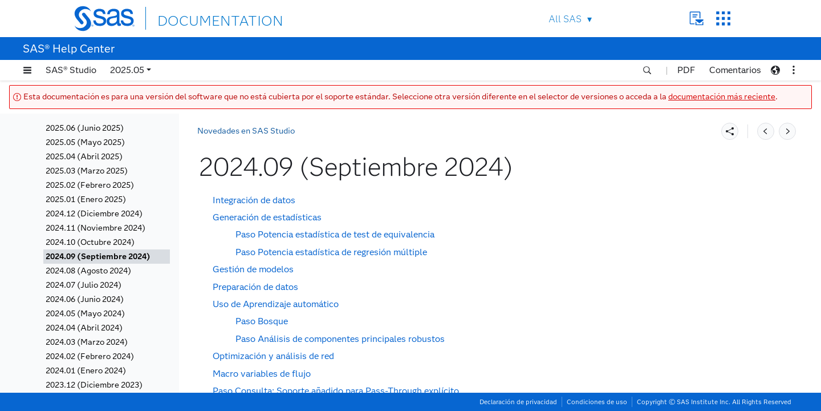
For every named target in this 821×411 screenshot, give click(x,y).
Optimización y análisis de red (273, 355)
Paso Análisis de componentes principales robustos (340, 338)
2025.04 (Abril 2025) (84, 157)
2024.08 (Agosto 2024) (88, 271)
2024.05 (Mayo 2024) (85, 314)
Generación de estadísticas (267, 217)
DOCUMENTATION (199, 18)
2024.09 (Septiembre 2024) (98, 256)
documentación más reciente (721, 97)
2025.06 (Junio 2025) (85, 128)
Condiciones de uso (597, 402)
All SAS (565, 19)
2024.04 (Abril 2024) (84, 328)
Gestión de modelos (253, 269)
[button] (27, 70)
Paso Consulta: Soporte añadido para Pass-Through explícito (336, 390)
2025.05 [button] (127, 70)
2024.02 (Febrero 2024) (90, 356)
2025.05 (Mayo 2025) (85, 142)
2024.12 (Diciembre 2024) (94, 214)
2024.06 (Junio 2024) (85, 299)
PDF (686, 70)
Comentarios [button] (735, 70)
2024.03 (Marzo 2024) (87, 342)
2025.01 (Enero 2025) (86, 199)
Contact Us (696, 18)
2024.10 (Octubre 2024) (90, 242)
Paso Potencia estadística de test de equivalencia (334, 234)
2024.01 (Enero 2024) (86, 371)
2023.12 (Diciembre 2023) (94, 385)
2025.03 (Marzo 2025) (87, 171)
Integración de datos (254, 200)
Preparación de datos (255, 286)
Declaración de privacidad (518, 402)
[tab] (106, 256)
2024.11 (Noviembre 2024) (95, 228)
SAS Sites (723, 18)
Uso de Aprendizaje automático (276, 304)
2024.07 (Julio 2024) (83, 285)
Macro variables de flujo (262, 373)
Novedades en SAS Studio (246, 131)
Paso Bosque (261, 321)
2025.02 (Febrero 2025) (90, 185)
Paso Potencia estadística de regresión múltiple (331, 252)
